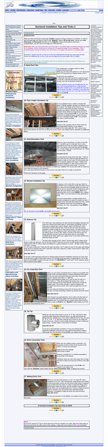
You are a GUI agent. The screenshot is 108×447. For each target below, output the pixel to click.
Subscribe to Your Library (13, 43)
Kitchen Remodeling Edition (14, 33)
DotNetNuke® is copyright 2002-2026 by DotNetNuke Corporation (54, 446)
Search (101, 10)
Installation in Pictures (12, 31)
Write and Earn (10, 52)
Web (79, 10)
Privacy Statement (67, 444)
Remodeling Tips (10, 39)
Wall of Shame (10, 50)
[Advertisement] (54, 19)
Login (101, 12)
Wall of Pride (9, 48)
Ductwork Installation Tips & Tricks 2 (57, 12)
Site (83, 10)
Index (7, 29)
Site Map (8, 41)
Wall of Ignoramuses (11, 47)
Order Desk (9, 38)
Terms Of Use (59, 444)
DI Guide (44, 12)
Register (97, 12)
